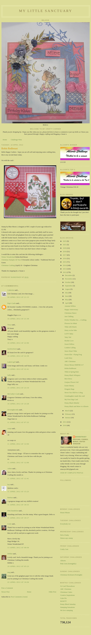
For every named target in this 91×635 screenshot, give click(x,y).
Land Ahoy (68, 358)
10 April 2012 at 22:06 (18, 343)
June (67, 296)
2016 (65, 258)
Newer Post (5, 592)
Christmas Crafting (8, 265)
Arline (9, 468)
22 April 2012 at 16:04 (18, 582)
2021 (65, 245)
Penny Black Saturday (68, 604)
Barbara (10, 498)
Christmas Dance (70, 313)
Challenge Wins (16, 140)
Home (5, 140)
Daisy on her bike (71, 330)
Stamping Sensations (67, 607)
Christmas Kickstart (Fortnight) (71, 575)
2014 (65, 265)
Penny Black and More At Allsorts (76, 406)
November (69, 279)
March (67, 411)
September (69, 286)
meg (8, 572)
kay (8, 484)
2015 (65, 262)
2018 (65, 252)
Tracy (9, 325)
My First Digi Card (71, 399)
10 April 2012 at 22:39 (18, 356)
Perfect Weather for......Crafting (75, 320)
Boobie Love (69, 341)
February (68, 414)
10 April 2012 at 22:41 (18, 369)
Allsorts (63, 561)
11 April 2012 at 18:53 (18, 505)
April (67, 303)
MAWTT (63, 601)
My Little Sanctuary (45, 11)
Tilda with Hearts (71, 327)
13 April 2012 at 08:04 (18, 548)
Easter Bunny (69, 386)
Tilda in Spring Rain (72, 372)
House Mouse (65, 513)
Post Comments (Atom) (19, 597)
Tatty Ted (68, 337)
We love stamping (66, 610)
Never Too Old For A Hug (74, 393)
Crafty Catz (64, 549)
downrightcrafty (13, 410)
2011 (65, 422)
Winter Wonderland (8, 257)
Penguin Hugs (69, 389)
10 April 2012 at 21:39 (18, 319)
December (69, 275)
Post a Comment (7, 588)
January (68, 418)
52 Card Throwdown (67, 586)
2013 (65, 269)
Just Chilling (69, 316)
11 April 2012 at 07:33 (18, 422)
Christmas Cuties (66, 592)
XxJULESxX (12, 349)
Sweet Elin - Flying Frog (73, 354)
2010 (65, 425)
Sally (9, 375)
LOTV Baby (69, 334)
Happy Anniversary (71, 310)
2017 (65, 255)
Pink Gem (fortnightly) (68, 564)
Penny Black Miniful (72, 403)
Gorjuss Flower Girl (72, 382)
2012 (65, 272)
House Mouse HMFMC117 (74, 365)
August (67, 289)
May (67, 300)
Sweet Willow (69, 344)
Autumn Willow (70, 306)
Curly (9, 524)
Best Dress (68, 379)
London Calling (70, 348)
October (68, 282)
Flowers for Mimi (71, 323)
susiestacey (81, 437)
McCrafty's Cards (13, 394)
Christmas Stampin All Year (11, 260)
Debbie (10, 554)
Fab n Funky (64, 535)
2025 (65, 241)
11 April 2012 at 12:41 (18, 478)
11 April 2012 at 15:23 (18, 492)
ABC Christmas (70, 361)
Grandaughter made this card (75, 396)
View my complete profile (71, 473)
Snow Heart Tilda (71, 351)
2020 (65, 248)
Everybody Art (65, 524)
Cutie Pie (63, 598)
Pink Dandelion (12, 511)
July (66, 293)
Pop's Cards (11, 303)
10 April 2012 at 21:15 (18, 297)
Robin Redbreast (70, 368)
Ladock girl (11, 362)
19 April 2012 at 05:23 (18, 566)
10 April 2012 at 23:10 (18, 388)
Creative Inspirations (67, 595)
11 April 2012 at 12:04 (18, 444)
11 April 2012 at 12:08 (18, 463)
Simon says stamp (66, 538)
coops (9, 428)
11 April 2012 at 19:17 (18, 518)
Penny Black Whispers (72, 375)
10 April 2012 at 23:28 (18, 404)
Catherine (10, 290)
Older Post (52, 592)
